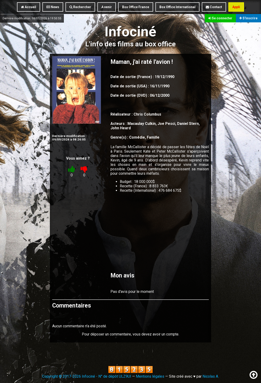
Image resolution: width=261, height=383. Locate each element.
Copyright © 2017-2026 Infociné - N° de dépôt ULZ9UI (86, 376)
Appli (236, 7)
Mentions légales (150, 376)
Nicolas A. (211, 376)
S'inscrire (248, 18)
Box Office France (135, 7)
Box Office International (177, 7)
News (52, 7)
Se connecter (220, 18)
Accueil (28, 7)
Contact (214, 7)
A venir (106, 7)
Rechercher (80, 7)
